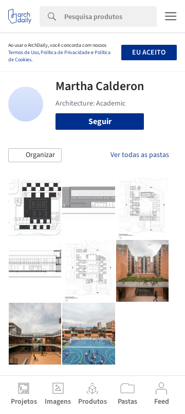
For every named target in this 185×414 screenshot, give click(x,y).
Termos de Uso (23, 52)
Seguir (100, 121)
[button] (35, 155)
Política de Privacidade (65, 52)
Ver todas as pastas (139, 155)
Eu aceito (148, 52)
